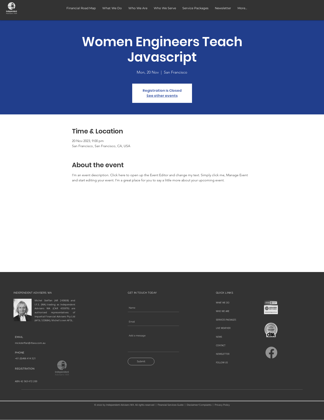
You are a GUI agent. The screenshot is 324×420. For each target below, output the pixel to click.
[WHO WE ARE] (231, 311)
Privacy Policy (222, 405)
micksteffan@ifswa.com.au (30, 343)
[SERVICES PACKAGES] (231, 320)
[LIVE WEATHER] (231, 328)
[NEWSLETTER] (231, 354)
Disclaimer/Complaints (199, 405)
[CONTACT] (231, 345)
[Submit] (141, 361)
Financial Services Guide (170, 405)
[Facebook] (271, 352)
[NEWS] (231, 337)
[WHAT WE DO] (231, 303)
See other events (162, 95)
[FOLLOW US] (231, 362)
